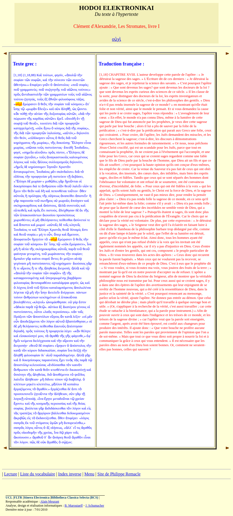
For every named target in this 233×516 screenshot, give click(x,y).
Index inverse (69, 474)
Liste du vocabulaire (37, 474)
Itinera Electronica (37, 497)
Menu (89, 474)
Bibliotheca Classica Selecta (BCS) (74, 497)
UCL (9, 497)
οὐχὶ (116, 39)
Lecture (10, 474)
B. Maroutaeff (74, 505)
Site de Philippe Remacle (118, 474)
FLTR (18, 497)
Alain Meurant (49, 501)
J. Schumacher (94, 505)
